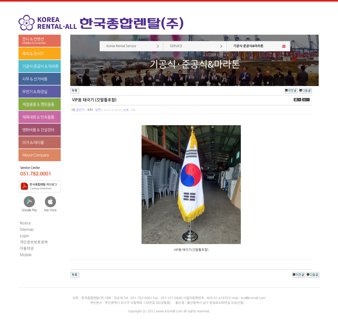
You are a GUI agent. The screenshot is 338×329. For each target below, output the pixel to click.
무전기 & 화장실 (34, 92)
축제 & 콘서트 (33, 54)
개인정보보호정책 (34, 242)
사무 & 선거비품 (34, 79)
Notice (25, 223)
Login (24, 236)
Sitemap (27, 229)
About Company (35, 155)
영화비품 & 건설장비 (38, 130)
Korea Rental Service (121, 46)
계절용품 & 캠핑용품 (38, 104)
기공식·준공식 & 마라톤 (40, 66)
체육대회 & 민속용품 (38, 117)
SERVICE (176, 46)
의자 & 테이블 (33, 143)
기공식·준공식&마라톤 (248, 46)
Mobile (26, 255)
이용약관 (27, 248)
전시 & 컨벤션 (39, 41)
